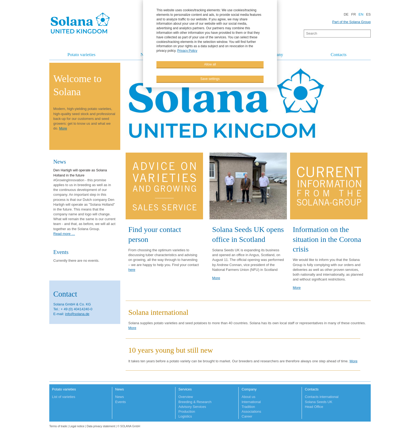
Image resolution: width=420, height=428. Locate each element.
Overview (185, 397)
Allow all (210, 64)
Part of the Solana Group (351, 22)
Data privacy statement (101, 426)
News (119, 389)
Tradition (248, 407)
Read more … (64, 234)
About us (248, 397)
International (251, 402)
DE (346, 14)
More (216, 278)
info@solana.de (77, 314)
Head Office (314, 407)
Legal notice (76, 426)
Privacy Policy (187, 50)
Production (186, 411)
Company (249, 389)
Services (185, 389)
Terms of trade (58, 426)
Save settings (210, 78)
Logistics (185, 416)
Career (247, 416)
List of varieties (63, 397)
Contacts (338, 54)
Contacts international (322, 397)
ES (368, 14)
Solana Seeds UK (318, 402)
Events (120, 402)
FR (353, 14)
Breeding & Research (195, 402)
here (131, 270)
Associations (251, 411)
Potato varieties (82, 54)
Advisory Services (192, 407)
